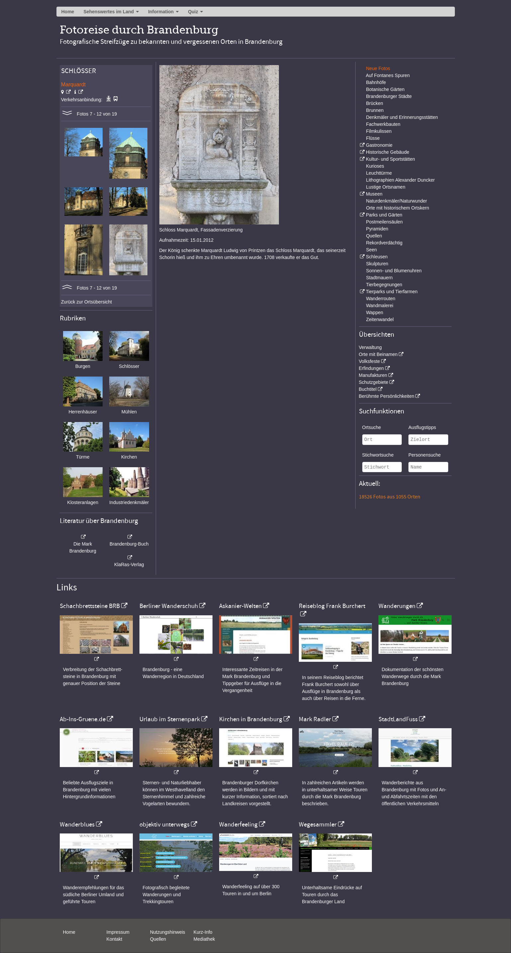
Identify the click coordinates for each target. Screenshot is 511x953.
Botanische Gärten (385, 89)
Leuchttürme (379, 173)
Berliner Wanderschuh (168, 606)
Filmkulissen (378, 131)
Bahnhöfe (376, 82)
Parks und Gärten (384, 214)
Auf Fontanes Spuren (388, 75)
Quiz (193, 11)
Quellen (374, 235)
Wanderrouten (380, 298)
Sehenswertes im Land (108, 11)
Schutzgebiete (373, 382)
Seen (371, 249)
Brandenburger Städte (389, 96)
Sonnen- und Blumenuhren (393, 270)
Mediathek (204, 939)
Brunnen (374, 110)
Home (67, 11)
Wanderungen (397, 606)
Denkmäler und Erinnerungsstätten (402, 117)
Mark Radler (315, 719)
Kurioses (375, 166)
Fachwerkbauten (383, 124)
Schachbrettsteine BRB (90, 606)
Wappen (374, 312)
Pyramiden (377, 228)
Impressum (118, 932)
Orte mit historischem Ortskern (397, 208)
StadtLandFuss (398, 719)
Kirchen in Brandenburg (250, 719)
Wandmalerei (379, 305)
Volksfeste (369, 361)
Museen (374, 194)
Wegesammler (318, 824)
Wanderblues (77, 824)
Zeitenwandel (379, 319)
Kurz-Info (203, 932)
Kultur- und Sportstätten (390, 159)
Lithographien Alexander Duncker (400, 180)
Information (161, 11)
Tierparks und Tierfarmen (392, 291)
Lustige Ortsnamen (385, 187)
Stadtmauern (379, 277)
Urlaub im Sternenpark (169, 719)
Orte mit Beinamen (378, 354)
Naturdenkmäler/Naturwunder (396, 201)
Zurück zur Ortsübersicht (86, 301)
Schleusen (376, 256)
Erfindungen (371, 368)
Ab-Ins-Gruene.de (83, 719)
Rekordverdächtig (384, 242)
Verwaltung (370, 347)
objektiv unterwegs (164, 824)
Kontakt (114, 939)
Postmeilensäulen (384, 221)
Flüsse (373, 138)
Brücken (374, 103)
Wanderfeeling (238, 824)
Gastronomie (379, 145)
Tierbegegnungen (384, 284)
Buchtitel (368, 389)
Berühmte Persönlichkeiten (386, 396)
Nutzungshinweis (167, 932)
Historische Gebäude (387, 152)
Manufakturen (373, 375)
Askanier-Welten (240, 606)
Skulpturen (377, 263)
